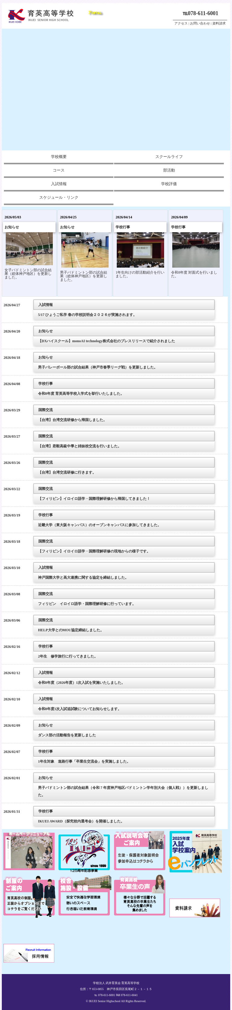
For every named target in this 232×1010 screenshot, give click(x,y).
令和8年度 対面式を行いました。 (194, 274)
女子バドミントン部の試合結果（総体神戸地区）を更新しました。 (28, 273)
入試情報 (59, 184)
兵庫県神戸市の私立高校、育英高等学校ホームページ (44, 16)
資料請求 (219, 23)
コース (59, 170)
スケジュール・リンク (58, 197)
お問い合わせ (200, 23)
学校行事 (123, 227)
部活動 (169, 170)
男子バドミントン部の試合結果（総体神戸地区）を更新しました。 (83, 276)
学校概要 (59, 156)
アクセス (181, 23)
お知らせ (12, 227)
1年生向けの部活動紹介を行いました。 (140, 274)
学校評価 (169, 184)
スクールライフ (169, 156)
